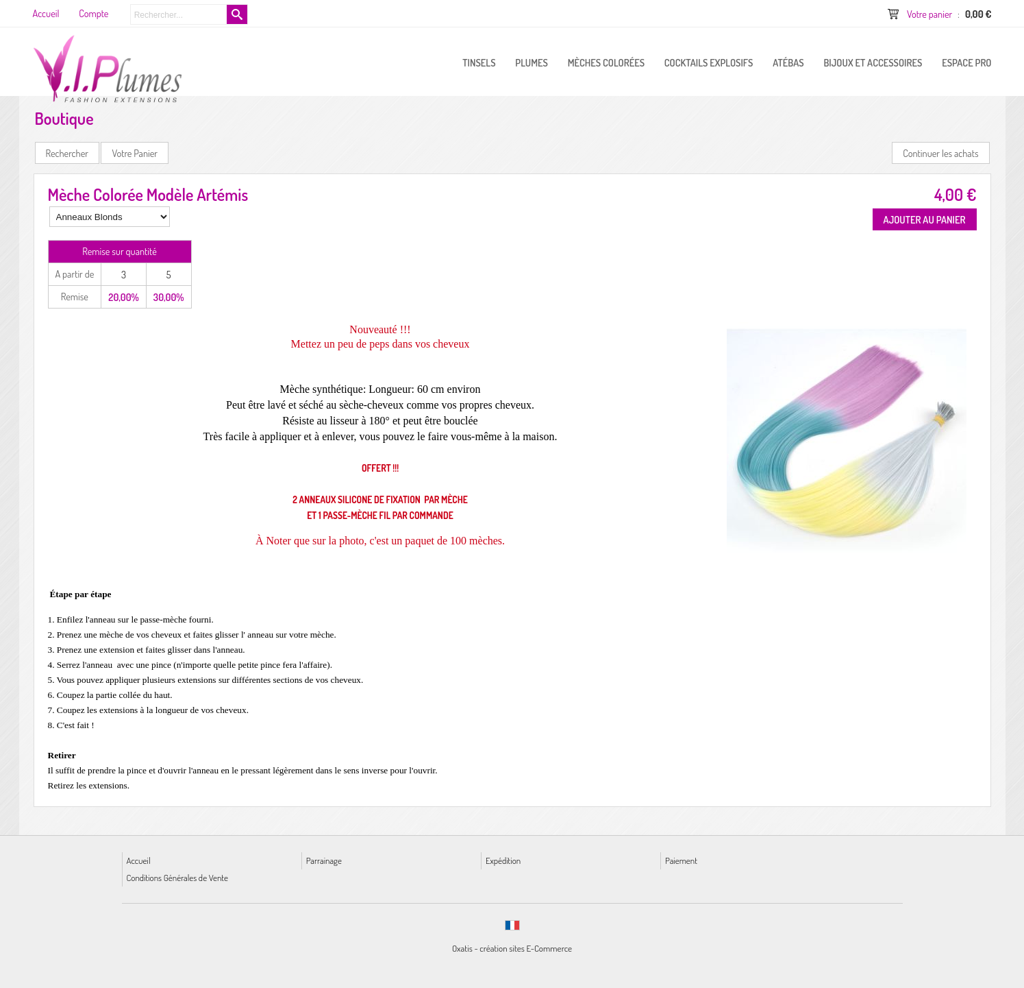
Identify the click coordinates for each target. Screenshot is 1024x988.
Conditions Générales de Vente (177, 877)
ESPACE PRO (966, 62)
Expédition (503, 860)
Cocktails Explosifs (708, 62)
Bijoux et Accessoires (872, 62)
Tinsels (478, 62)
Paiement (681, 860)
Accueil (139, 860)
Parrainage (324, 860)
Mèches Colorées (606, 62)
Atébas (788, 62)
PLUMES (531, 62)
